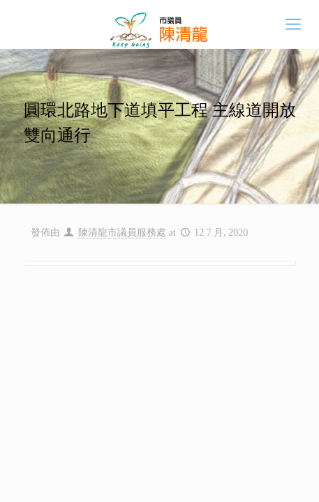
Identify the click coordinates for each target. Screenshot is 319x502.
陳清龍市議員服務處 (122, 232)
